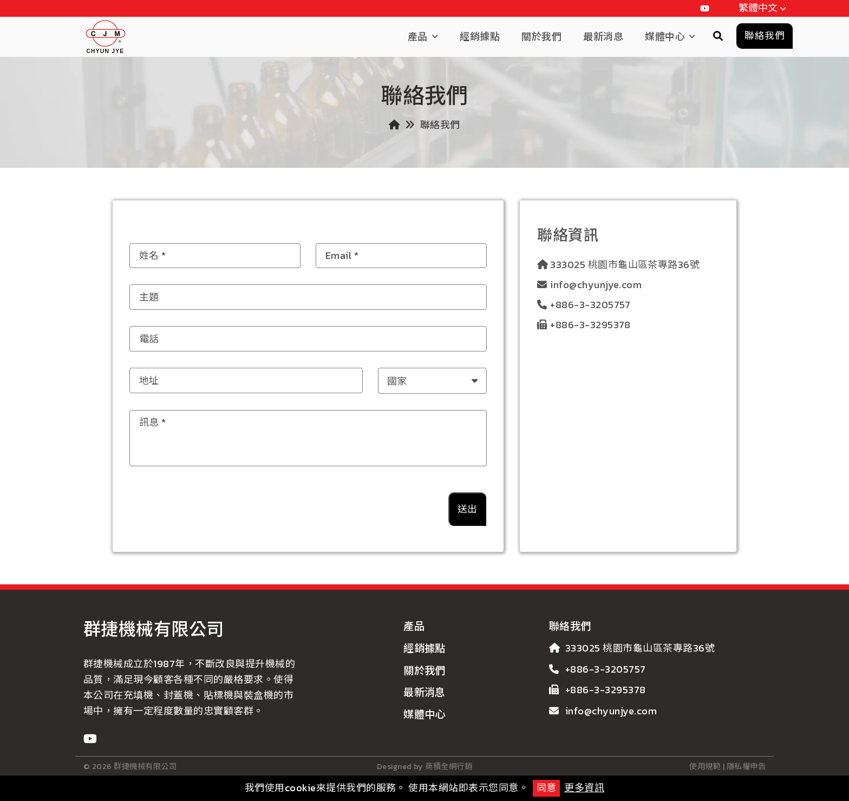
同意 (546, 787)
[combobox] (432, 380)
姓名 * (152, 255)
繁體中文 (764, 9)
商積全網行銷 (448, 766)
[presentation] (353, 505)
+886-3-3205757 (590, 304)
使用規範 (705, 766)
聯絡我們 (570, 626)
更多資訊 (584, 787)
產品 (418, 36)
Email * (341, 255)
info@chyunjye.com (596, 284)
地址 (149, 380)
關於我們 (541, 36)
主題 (149, 296)
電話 (149, 338)
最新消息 (603, 36)
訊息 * (152, 422)
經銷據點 (480, 36)
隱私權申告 (746, 766)
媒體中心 (665, 36)
